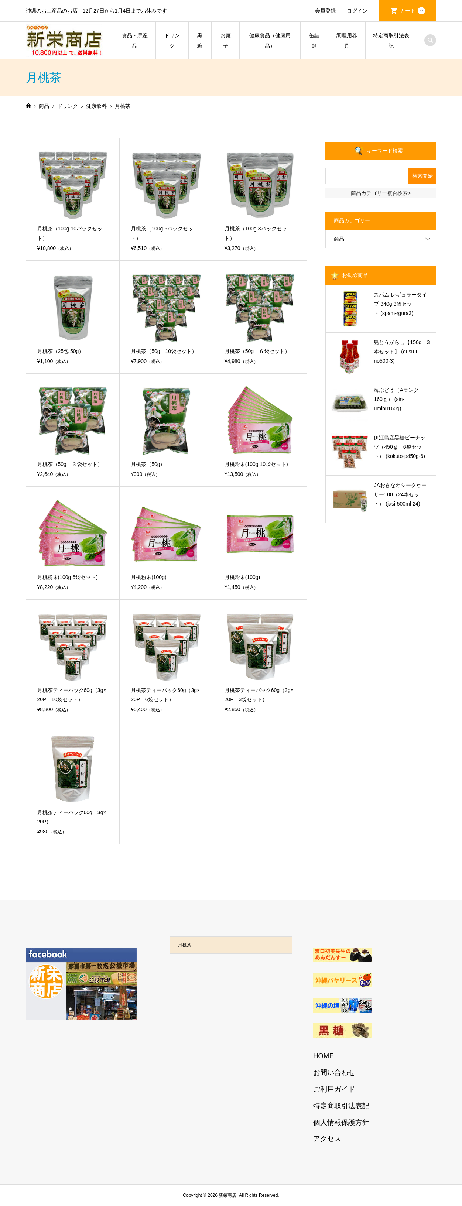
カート (412, 10)
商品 (339, 239)
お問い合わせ (334, 1072)
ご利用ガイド (334, 1089)
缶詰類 (314, 40)
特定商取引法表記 (391, 40)
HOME (323, 1056)
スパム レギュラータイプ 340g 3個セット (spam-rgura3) (400, 304)
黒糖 (199, 40)
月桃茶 (184, 945)
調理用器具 (346, 40)
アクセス (327, 1138)
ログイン (357, 11)
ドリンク (172, 40)
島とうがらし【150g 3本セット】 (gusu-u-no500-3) (402, 351)
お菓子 (225, 40)
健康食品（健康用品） (270, 40)
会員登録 (325, 11)
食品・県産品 (135, 40)
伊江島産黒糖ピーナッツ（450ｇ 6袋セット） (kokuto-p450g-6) (399, 447)
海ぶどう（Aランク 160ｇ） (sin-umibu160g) (399, 399)
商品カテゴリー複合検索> (381, 193)
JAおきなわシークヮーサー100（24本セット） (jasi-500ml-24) (400, 494)
